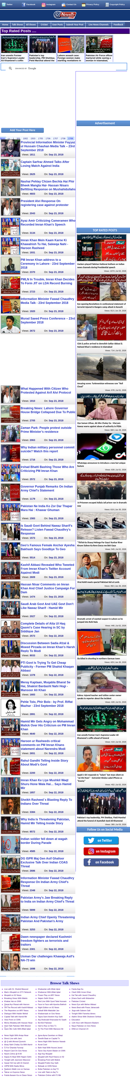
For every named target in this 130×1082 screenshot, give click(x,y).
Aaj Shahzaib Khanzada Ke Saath (52, 1020)
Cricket (44, 24)
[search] (60, 68)
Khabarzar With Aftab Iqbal (49, 992)
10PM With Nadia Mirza (14, 1066)
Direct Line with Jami (13, 1038)
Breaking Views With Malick (15, 998)
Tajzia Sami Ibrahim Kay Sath (50, 1017)
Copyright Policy (117, 4)
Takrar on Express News (14, 1072)
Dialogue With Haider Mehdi (16, 1014)
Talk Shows (17, 24)
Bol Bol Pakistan (45, 1023)
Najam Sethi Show (45, 998)
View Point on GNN (12, 1020)
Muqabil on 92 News (12, 995)
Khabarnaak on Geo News (49, 1014)
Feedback (118, 24)
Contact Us (71, 4)
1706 (48, 138)
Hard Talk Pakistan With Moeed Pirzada (17, 1026)
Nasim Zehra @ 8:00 (13, 1054)
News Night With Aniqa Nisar (16, 1035)
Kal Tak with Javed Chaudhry (84, 995)
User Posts (57, 24)
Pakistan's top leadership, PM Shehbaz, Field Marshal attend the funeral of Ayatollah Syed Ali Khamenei (42, 49)
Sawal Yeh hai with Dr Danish (16, 1063)
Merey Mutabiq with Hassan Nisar (18, 1023)
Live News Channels (99, 24)
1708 (63, 138)
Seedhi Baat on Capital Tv (49, 1038)
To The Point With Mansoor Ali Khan (50, 1029)
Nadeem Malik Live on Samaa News (16, 1069)
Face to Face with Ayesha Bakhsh (52, 1004)
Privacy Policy (92, 4)
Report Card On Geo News (15, 1051)
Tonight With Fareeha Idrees (83, 1014)
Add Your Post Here (22, 130)
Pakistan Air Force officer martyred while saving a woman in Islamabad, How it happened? (99, 49)
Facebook (30, 4)
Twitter (9, 4)
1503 (32, 138)
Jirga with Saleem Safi (81, 1010)
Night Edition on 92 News (48, 1007)
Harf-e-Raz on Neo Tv (47, 1026)
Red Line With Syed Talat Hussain (52, 1001)
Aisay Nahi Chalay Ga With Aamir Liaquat (18, 1045)
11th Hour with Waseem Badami (85, 1023)
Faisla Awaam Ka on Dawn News (18, 1075)
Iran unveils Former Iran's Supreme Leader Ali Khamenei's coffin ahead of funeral (14, 49)
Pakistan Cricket (78, 1001)
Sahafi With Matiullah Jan (48, 1010)
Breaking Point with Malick (49, 1060)
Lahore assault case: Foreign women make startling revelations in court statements (71, 49)
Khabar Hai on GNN (12, 1001)
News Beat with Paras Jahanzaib (85, 1007)
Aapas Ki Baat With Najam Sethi (17, 1057)
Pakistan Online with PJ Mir (49, 1075)
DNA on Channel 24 (80, 1029)
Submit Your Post (74, 24)
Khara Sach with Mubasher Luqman (83, 998)
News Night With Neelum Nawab (51, 1041)
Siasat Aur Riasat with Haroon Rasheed (16, 1004)
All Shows (31, 24)
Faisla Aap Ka (77, 989)
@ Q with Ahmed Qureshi (15, 1041)
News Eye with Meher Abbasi (84, 1004)
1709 (70, 138)
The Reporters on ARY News (16, 1010)
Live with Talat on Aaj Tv (48, 1072)
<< (8, 138)
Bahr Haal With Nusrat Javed (50, 1048)
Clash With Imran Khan (81, 992)
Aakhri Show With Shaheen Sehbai (86, 1017)
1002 (25, 138)
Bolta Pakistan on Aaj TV (48, 1069)
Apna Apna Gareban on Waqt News (50, 1035)
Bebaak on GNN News (47, 1066)
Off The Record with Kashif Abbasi (18, 1007)
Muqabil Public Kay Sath (48, 1063)
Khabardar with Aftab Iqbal (49, 989)
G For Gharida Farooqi (13, 1048)
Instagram (50, 4)
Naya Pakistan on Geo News (84, 1026)
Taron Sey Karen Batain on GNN (51, 1051)
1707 (55, 138)
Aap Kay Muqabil (45, 1054)
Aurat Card (42, 1045)
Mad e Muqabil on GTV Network (17, 992)
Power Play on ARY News (49, 995)
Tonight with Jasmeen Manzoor (17, 1060)
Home (5, 24)
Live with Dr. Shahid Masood (16, 989)
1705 (40, 138)
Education (76, 1020)
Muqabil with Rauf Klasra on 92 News (51, 1057)
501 (18, 138)
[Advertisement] (37, 99)
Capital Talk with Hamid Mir (15, 1017)
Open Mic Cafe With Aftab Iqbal (17, 1029)
